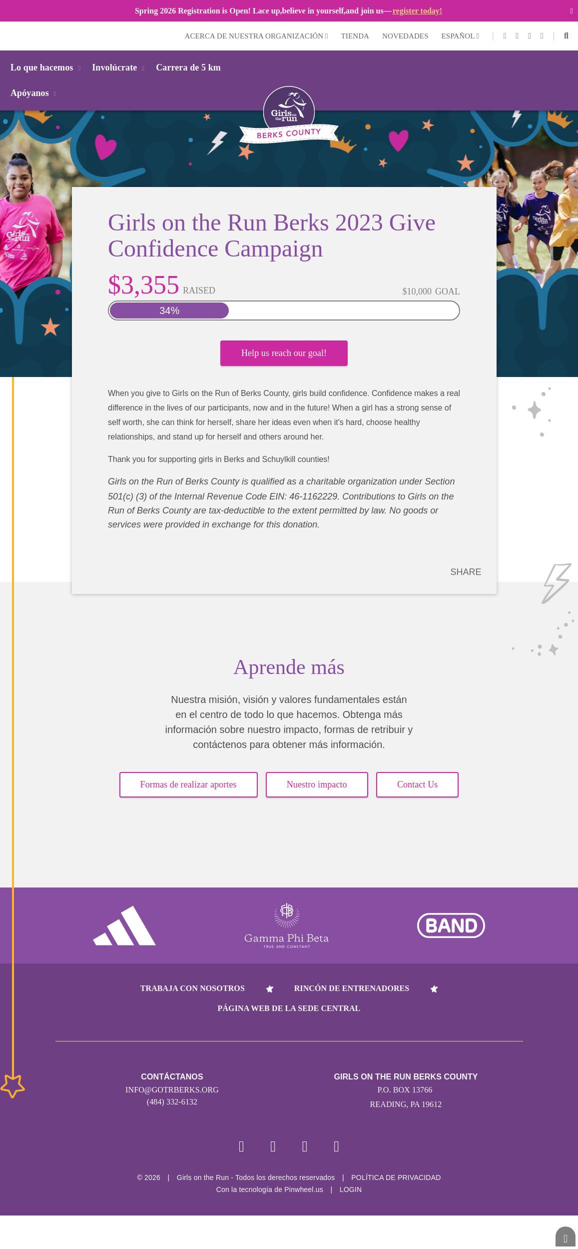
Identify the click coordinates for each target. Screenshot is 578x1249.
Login (9, 36)
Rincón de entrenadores (352, 988)
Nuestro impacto (317, 785)
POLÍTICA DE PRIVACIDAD (396, 1178)
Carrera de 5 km (188, 67)
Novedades (405, 36)
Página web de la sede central (289, 1008)
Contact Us (417, 785)
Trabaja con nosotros (192, 988)
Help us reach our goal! (284, 353)
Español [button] (461, 36)
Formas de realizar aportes (188, 785)
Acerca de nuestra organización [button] (256, 36)
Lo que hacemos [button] (47, 67)
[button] (566, 36)
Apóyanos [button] (35, 93)
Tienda (355, 36)
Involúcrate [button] (120, 67)
